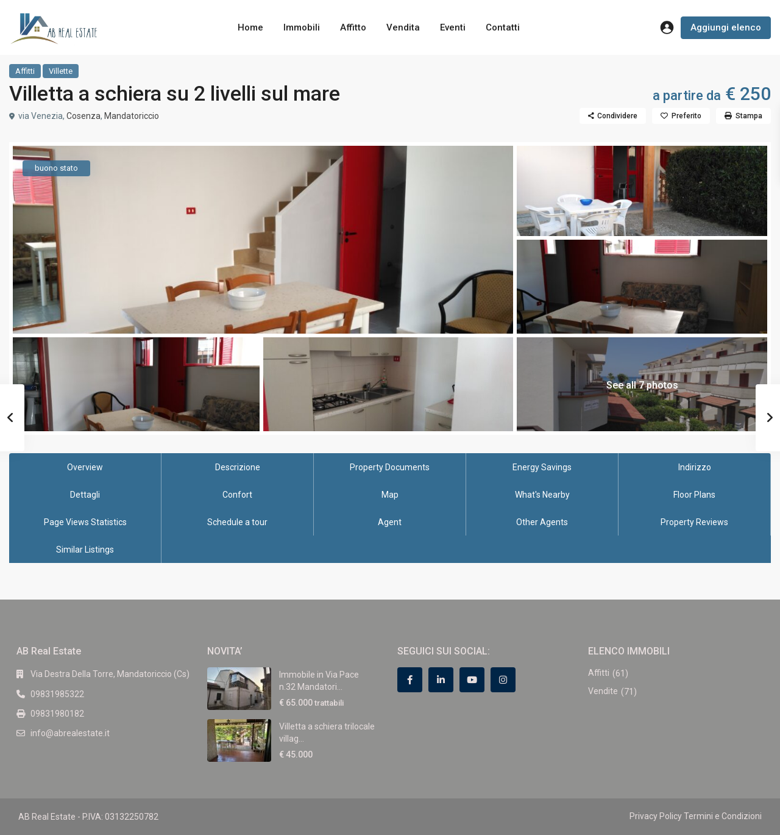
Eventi (453, 27)
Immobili (301, 27)
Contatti (503, 27)
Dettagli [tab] (85, 495)
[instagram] (503, 679)
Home (250, 27)
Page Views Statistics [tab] (85, 522)
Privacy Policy (655, 816)
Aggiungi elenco (725, 27)
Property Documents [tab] (390, 467)
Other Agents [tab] (542, 522)
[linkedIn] (440, 679)
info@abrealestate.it (70, 733)
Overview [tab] (85, 467)
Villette (61, 71)
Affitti (25, 71)
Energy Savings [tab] (542, 467)
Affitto (353, 27)
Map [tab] (390, 495)
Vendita (403, 27)
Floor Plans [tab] (694, 495)
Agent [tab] (390, 522)
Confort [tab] (237, 495)
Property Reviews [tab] (694, 522)
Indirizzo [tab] (694, 467)
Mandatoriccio (131, 116)
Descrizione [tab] (237, 467)
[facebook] (409, 679)
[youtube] (471, 679)
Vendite (603, 691)
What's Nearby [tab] (542, 495)
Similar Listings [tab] (85, 549)
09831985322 (57, 694)
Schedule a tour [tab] (237, 522)
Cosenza (83, 116)
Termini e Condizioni (723, 816)
